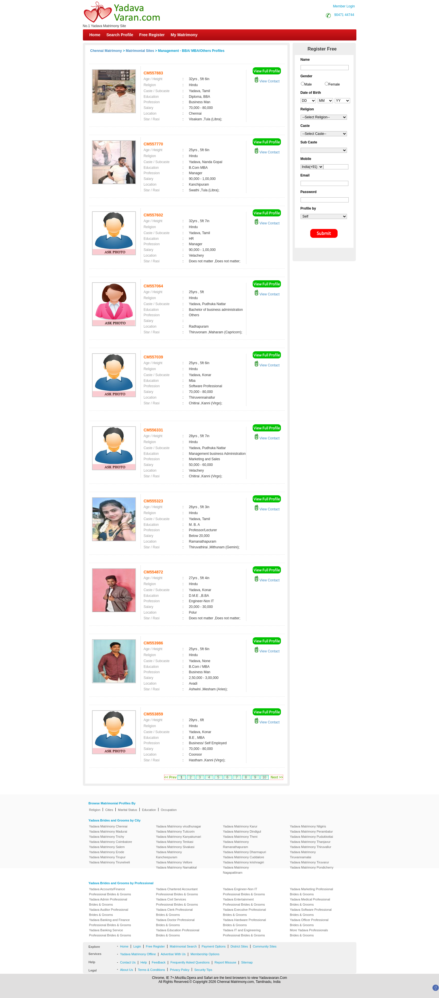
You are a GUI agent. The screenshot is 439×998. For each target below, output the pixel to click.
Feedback (159, 962)
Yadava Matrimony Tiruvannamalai (303, 854)
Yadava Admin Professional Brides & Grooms (108, 902)
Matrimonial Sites (140, 51)
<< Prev (170, 777)
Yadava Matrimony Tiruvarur (309, 862)
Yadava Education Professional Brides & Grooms (177, 932)
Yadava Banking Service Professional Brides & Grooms (110, 932)
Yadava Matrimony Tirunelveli (109, 862)
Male (308, 84)
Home (95, 35)
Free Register (152, 35)
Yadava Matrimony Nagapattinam (236, 870)
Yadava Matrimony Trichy (106, 836)
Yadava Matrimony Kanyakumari (178, 836)
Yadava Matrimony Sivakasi (175, 847)
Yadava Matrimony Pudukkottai (311, 836)
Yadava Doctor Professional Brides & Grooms (175, 922)
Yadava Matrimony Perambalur (311, 831)
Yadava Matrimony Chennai (108, 826)
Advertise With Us (173, 954)
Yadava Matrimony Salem (107, 847)
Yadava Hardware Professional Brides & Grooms (244, 922)
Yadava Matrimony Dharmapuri (244, 852)
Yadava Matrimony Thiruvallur (310, 847)
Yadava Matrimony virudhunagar (178, 826)
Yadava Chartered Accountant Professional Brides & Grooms (177, 891)
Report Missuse (225, 962)
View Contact (266, 81)
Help (143, 962)
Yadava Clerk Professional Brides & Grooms (174, 912)
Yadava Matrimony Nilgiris (308, 826)
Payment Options (214, 946)
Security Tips (203, 969)
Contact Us (128, 962)
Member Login (344, 6)
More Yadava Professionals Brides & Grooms (309, 932)
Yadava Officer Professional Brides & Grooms (309, 922)
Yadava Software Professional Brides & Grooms (311, 912)
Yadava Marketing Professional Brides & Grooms (311, 891)
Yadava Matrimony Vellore (174, 862)
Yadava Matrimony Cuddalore (243, 857)
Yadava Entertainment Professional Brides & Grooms (244, 902)
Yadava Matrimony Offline (138, 954)
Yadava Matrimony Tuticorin (175, 831)
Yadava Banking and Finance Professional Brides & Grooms (110, 922)
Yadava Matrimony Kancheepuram (169, 854)
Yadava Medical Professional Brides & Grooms (310, 902)
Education (149, 810)
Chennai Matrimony (106, 51)
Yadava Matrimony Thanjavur (310, 841)
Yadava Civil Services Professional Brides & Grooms (177, 902)
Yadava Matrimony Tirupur (107, 857)
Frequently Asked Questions (190, 962)
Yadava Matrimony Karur (240, 826)
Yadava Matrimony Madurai (108, 831)
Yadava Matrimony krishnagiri (243, 862)
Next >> (277, 777)
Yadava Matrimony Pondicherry (312, 867)
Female (334, 84)
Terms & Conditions (151, 969)
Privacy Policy (179, 969)
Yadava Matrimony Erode (106, 852)
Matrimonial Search (183, 946)
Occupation (169, 810)
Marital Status (127, 810)
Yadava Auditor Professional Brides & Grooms (108, 912)
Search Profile (119, 35)
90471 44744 (344, 15)
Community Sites (264, 946)
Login (137, 946)
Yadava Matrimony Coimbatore (110, 841)
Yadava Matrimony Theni (240, 836)
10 (264, 777)
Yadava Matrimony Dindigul (242, 831)
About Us (126, 969)
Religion (95, 810)
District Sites (239, 946)
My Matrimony (184, 35)
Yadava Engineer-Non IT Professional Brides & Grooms (244, 891)
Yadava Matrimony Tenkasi (174, 841)
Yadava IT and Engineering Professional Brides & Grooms (244, 932)
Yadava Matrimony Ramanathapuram (236, 844)
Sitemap (246, 962)
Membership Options (205, 954)
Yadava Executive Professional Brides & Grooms (244, 912)
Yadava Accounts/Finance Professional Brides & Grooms (110, 891)
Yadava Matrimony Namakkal (176, 867)
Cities (109, 810)
